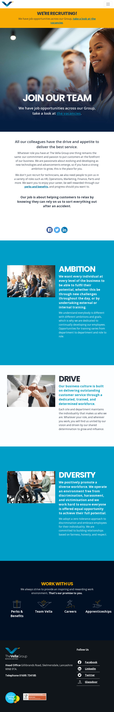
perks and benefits (36, 186)
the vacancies (69, 113)
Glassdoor (91, 682)
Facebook (91, 662)
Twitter (90, 675)
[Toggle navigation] (108, 4)
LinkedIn (90, 668)
